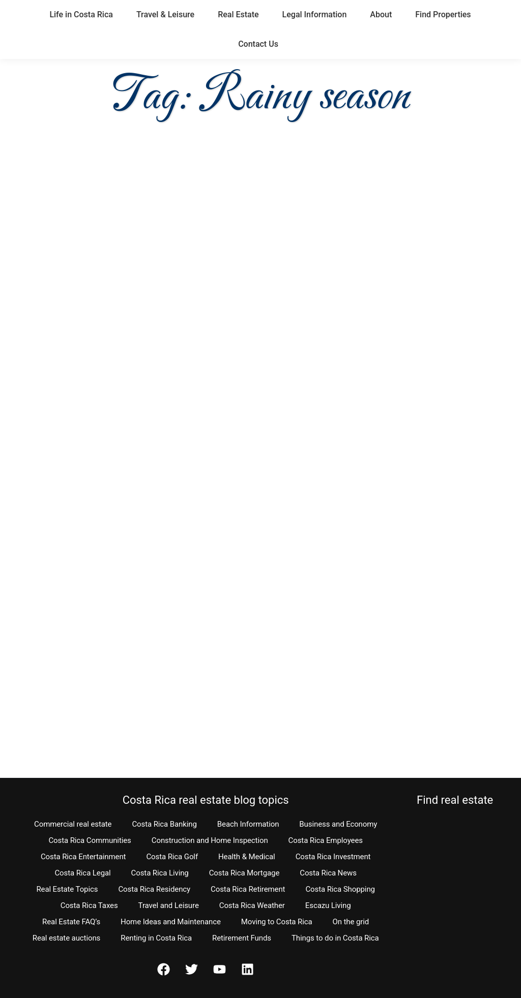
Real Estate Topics (67, 889)
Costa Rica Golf (172, 856)
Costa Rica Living (160, 873)
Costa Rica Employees (325, 840)
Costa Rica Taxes (89, 905)
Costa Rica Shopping (340, 889)
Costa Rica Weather (252, 905)
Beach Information (248, 824)
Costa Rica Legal (82, 873)
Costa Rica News (328, 873)
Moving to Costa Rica (276, 921)
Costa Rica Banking (164, 824)
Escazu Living (328, 905)
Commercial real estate (72, 824)
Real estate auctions (66, 938)
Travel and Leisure (168, 905)
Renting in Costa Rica (156, 938)
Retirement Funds (241, 938)
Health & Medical (246, 856)
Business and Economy (338, 824)
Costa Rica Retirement (248, 889)
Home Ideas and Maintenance (171, 921)
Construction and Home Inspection (210, 840)
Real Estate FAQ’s (71, 921)
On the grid (351, 921)
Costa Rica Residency (154, 889)
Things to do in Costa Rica (335, 938)
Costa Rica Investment (333, 856)
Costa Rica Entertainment (83, 856)
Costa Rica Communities (89, 840)
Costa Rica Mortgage (244, 873)
